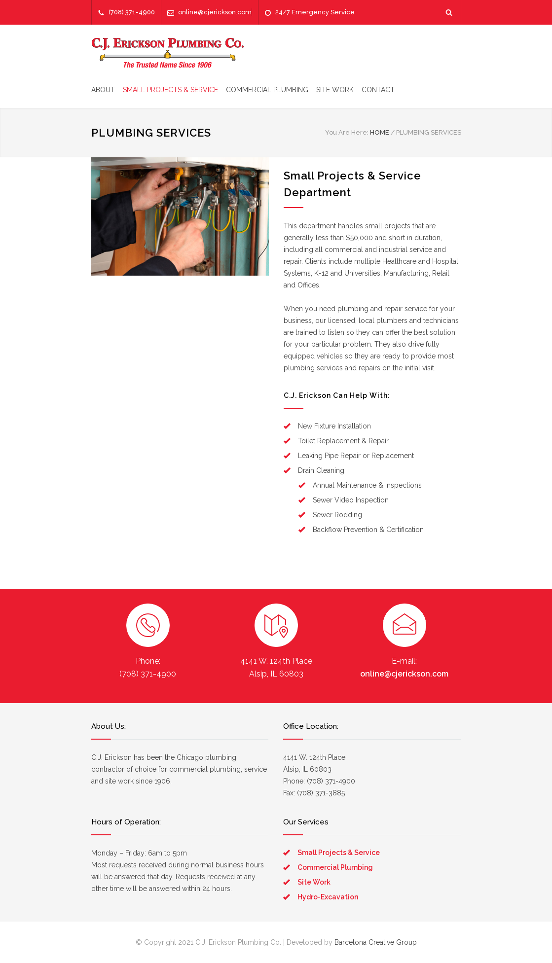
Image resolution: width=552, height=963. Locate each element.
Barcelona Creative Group (375, 942)
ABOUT (103, 90)
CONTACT (378, 90)
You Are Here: (346, 132)
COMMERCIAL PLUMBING (267, 90)
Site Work (314, 882)
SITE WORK (335, 90)
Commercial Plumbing (335, 867)
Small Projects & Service (338, 852)
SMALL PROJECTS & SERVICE (170, 90)
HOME (379, 132)
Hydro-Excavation (327, 897)
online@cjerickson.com (215, 12)
